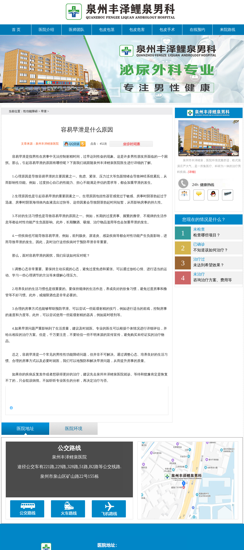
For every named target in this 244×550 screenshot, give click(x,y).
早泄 (44, 111)
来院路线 (227, 30)
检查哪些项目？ (209, 231)
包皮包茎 (107, 30)
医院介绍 (46, 30)
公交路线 (69, 448)
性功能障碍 (30, 111)
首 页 (16, 30)
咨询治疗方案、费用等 (209, 276)
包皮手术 (167, 30)
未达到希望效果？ (209, 261)
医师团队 (76, 30)
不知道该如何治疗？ (209, 246)
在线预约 (197, 30)
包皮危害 (137, 30)
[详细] (192, 172)
